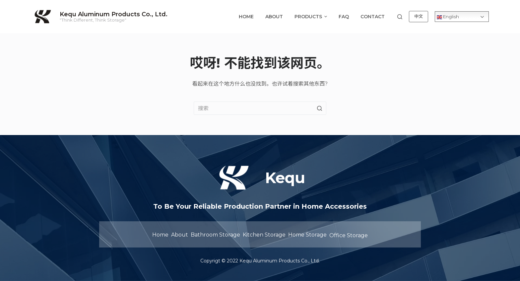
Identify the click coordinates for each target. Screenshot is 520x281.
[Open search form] (399, 16)
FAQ (344, 17)
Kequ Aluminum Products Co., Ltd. (113, 14)
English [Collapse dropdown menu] (448, 16)
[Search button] (319, 108)
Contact (372, 17)
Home (246, 17)
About (274, 17)
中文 (418, 16)
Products (311, 17)
